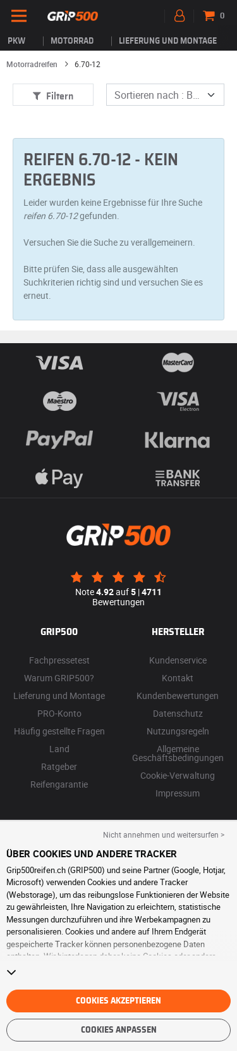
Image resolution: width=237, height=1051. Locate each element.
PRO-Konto (59, 713)
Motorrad (72, 41)
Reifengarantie (59, 784)
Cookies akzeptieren (118, 1001)
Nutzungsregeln (178, 731)
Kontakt (177, 678)
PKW (16, 41)
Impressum (177, 793)
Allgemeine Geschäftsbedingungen (178, 753)
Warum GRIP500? (59, 678)
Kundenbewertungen (178, 695)
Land (59, 749)
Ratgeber (59, 766)
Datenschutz (178, 713)
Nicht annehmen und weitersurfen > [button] (163, 834)
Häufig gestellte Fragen (59, 731)
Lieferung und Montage (168, 41)
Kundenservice (178, 660)
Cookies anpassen (119, 1030)
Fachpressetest (59, 660)
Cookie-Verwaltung (177, 775)
